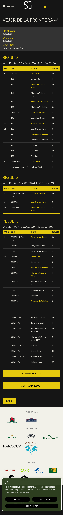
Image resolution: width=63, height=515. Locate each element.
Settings (45, 499)
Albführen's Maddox (39, 101)
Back (9, 401)
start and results (32, 385)
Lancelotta (35, 73)
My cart (45, 6)
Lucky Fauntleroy (38, 112)
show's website (31, 373)
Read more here (32, 506)
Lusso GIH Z (36, 161)
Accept (18, 499)
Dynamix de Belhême (39, 134)
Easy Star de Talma (38, 123)
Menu (8, 6)
